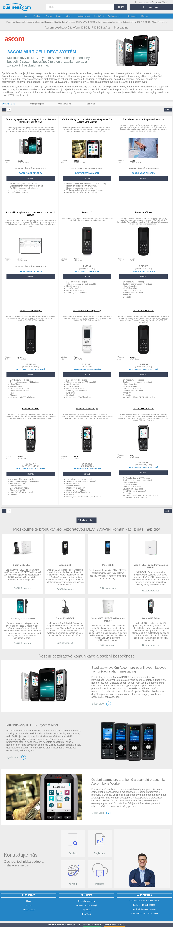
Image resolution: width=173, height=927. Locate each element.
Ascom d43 (87, 212)
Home (29, 16)
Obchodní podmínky (86, 901)
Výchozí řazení (8, 104)
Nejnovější (90, 104)
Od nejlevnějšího (37, 104)
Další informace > (22, 588)
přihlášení (159, 2)
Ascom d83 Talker (30, 408)
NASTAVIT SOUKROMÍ (92, 925)
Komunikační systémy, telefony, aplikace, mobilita (36, 22)
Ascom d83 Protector (143, 408)
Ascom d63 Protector (143, 310)
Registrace (99, 853)
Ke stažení (98, 16)
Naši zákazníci (83, 16)
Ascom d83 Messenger (87, 408)
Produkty (10, 22)
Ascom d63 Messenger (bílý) (87, 310)
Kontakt (73, 884)
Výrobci (69, 16)
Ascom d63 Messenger (31, 310)
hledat (120, 7)
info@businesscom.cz (147, 909)
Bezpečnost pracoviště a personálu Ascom (143, 119)
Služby (50, 16)
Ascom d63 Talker (143, 212)
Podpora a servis (114, 16)
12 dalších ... (86, 520)
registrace (143, 2)
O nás (60, 16)
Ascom (20, 161)
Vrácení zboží (29, 910)
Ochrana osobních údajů (86, 905)
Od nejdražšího (64, 104)
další (168, 110)
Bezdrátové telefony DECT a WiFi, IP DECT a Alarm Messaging (85, 22)
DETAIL (30, 178)
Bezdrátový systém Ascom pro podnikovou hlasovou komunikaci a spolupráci (31, 120)
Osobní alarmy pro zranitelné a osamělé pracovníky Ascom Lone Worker (87, 120)
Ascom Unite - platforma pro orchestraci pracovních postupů (30, 213)
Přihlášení (86, 914)
